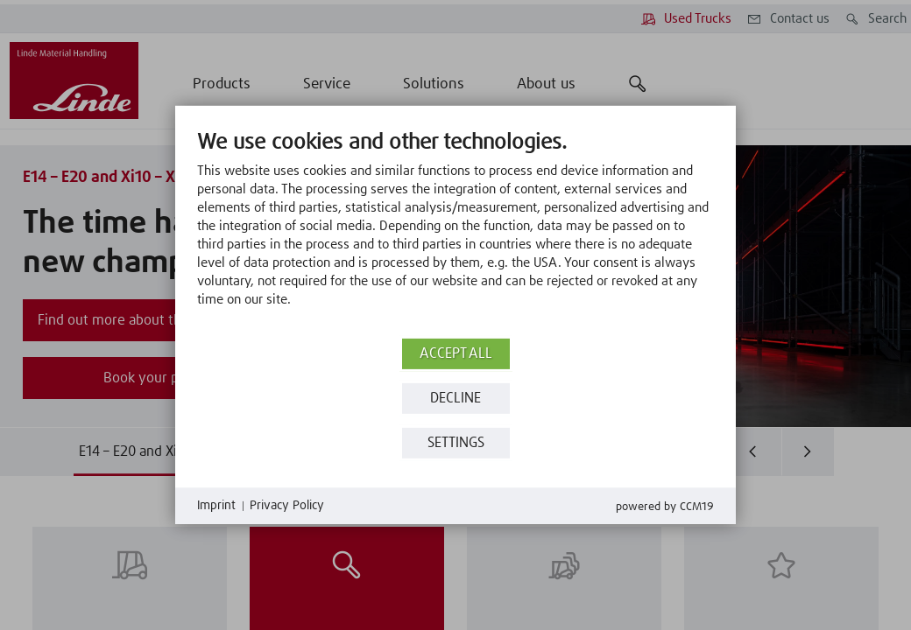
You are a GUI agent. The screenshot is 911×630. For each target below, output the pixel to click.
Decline (455, 398)
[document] (455, 232)
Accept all (456, 353)
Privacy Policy (287, 506)
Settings (455, 443)
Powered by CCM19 (665, 507)
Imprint (216, 506)
